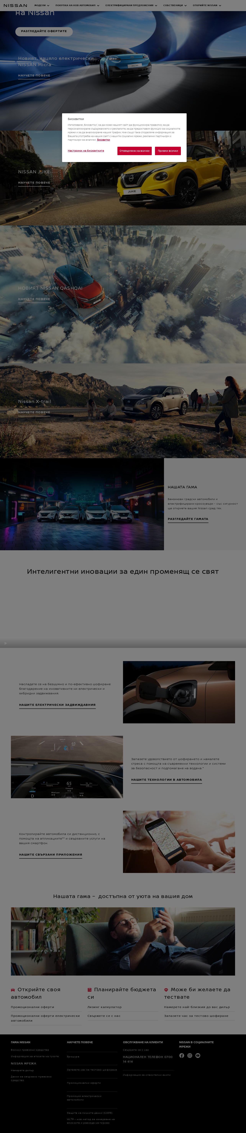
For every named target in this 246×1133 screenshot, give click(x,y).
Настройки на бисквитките (86, 150)
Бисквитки (103, 139)
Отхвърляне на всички (135, 150)
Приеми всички (168, 150)
